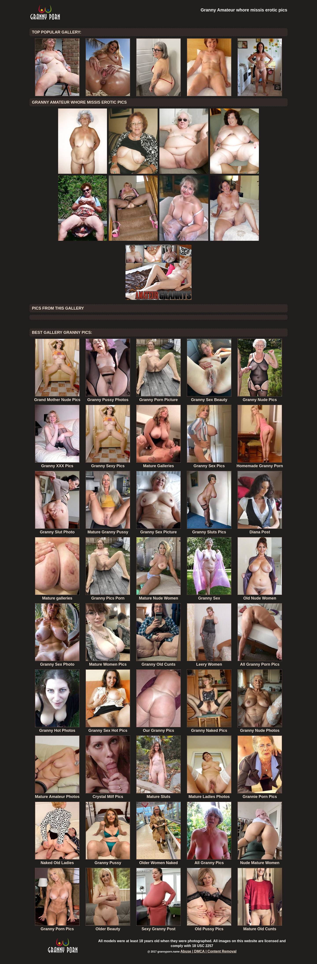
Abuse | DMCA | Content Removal (209, 951)
